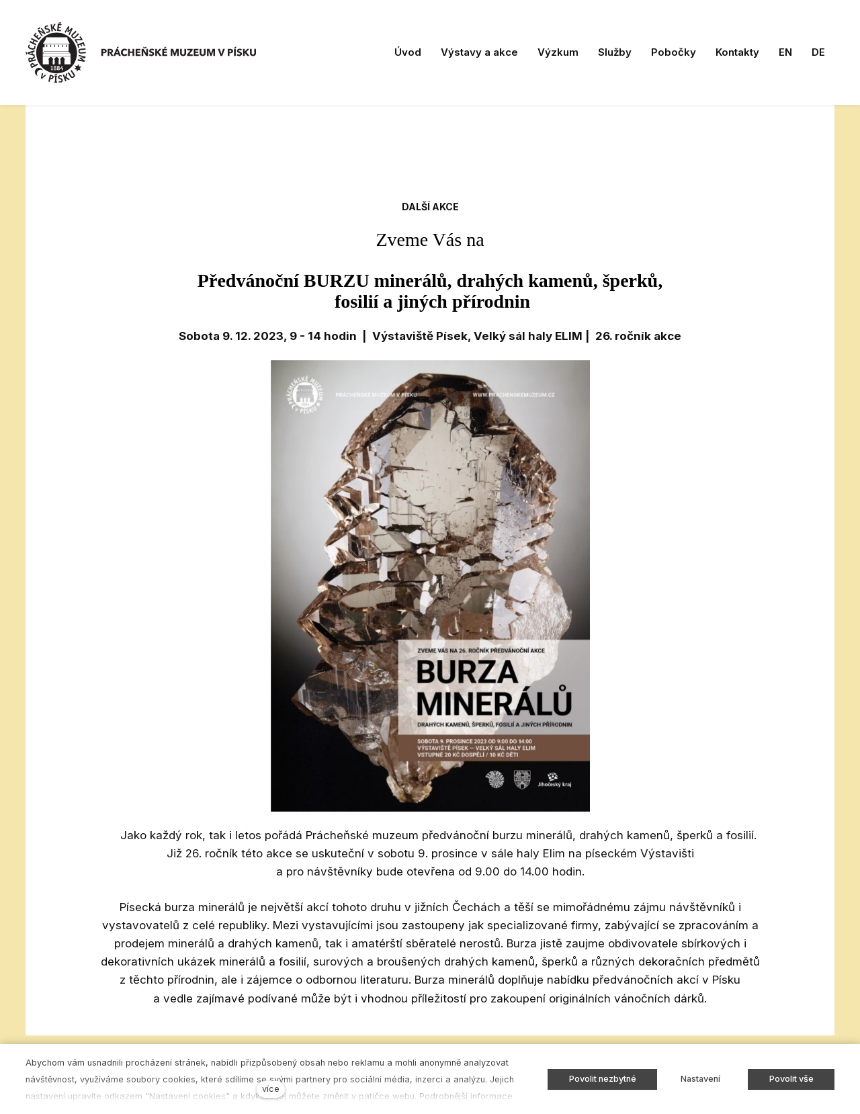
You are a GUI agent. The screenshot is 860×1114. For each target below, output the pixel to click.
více (271, 1089)
